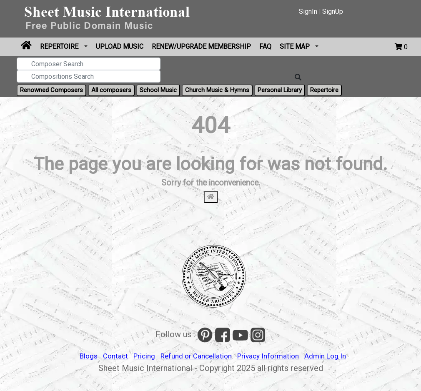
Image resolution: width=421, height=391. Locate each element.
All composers (111, 90)
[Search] (298, 77)
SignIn (308, 11)
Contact (115, 356)
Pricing (144, 356)
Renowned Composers (51, 90)
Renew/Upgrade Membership (201, 46)
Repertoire (60, 46)
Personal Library (280, 90)
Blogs (89, 356)
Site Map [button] (295, 46)
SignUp (332, 11)
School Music (158, 90)
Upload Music (119, 46)
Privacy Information (268, 356)
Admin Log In (325, 356)
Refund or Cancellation (196, 356)
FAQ (265, 46)
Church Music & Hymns (217, 90)
